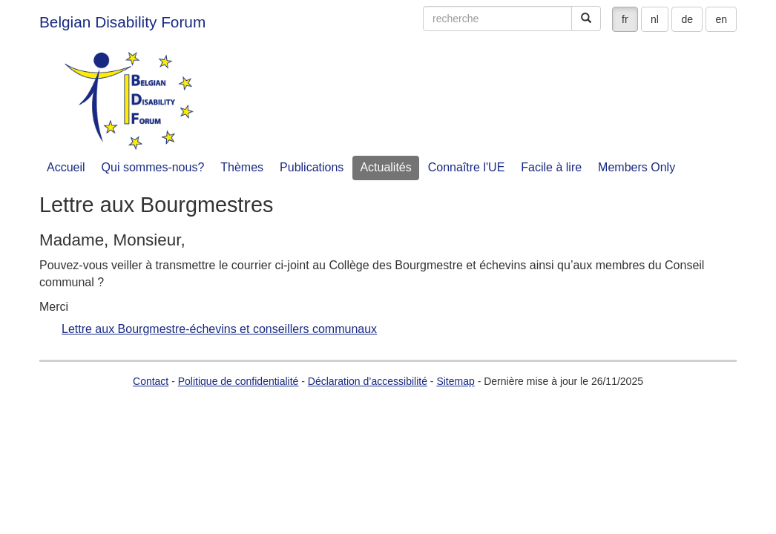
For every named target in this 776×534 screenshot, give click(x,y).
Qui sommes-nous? (153, 167)
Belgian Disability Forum (122, 21)
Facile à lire (551, 167)
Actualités (385, 167)
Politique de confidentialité (238, 381)
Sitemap (455, 381)
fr (625, 19)
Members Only (636, 167)
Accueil (66, 167)
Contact (150, 381)
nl (655, 19)
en (721, 19)
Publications (311, 167)
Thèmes (241, 167)
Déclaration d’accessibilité (367, 381)
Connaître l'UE (466, 167)
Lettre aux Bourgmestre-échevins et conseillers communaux (219, 329)
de (687, 19)
